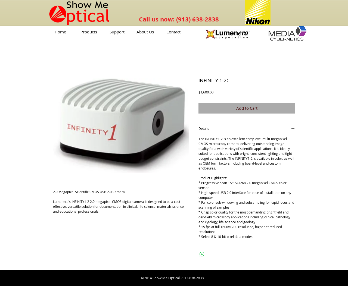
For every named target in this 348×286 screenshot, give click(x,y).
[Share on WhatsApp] (202, 254)
